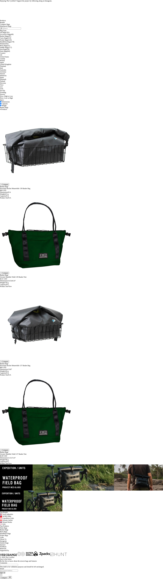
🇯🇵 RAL (3, 524)
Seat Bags (4, 49)
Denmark (3, 79)
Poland (2, 60)
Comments (3, 563)
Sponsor (2, 545)
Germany (3, 72)
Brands (2, 22)
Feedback (3, 547)
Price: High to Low (6, 96)
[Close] (1, 575)
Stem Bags (5, 51)
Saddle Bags (6, 47)
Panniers (4, 44)
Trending (3, 92)
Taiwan (2, 74)
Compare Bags (5, 24)
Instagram (3, 541)
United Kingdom (5, 64)
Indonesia (3, 75)
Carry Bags (5, 38)
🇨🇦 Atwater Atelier (6, 520)
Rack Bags (5, 45)
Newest (2, 94)
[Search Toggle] (1, 28)
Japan (2, 62)
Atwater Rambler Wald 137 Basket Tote (13, 454)
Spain (2, 77)
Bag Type (3, 30)
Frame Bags (6, 40)
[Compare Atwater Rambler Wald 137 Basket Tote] (4, 450)
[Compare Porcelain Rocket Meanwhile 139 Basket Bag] (4, 184)
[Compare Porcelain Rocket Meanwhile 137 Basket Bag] (4, 361)
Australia (3, 70)
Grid (1, 89)
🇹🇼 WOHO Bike (5, 516)
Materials (3, 548)
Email (2, 569)
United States (4, 57)
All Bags (4, 32)
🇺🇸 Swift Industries (6, 514)
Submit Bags (4, 543)
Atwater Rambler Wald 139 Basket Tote (13, 277)
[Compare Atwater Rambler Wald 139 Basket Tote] (4, 273)
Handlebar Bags (7, 42)
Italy (1, 68)
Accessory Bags (6, 34)
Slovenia (3, 83)
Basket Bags (5, 36)
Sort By (2, 90)
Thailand (3, 66)
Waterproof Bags (5, 26)
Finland (2, 81)
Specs (2, 100)
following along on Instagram (42, 1)
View (2, 85)
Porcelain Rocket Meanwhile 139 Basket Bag (15, 188)
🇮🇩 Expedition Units (7, 518)
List (1, 87)
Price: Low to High (6, 98)
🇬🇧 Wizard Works (6, 522)
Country (2, 53)
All (1, 55)
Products (3, 20)
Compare (4, 578)
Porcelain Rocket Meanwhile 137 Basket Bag (15, 365)
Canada (2, 59)
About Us (3, 539)
